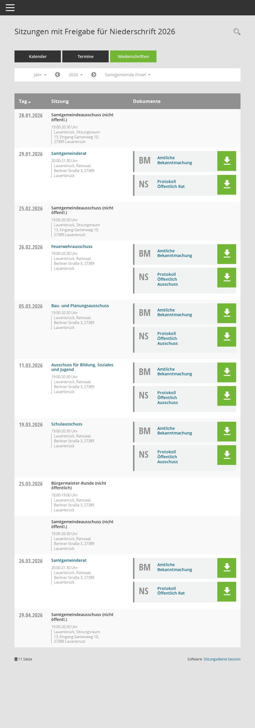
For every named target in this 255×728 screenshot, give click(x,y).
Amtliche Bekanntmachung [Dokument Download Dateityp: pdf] (174, 160)
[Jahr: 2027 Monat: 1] (94, 75)
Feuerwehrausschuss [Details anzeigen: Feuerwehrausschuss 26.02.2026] (71, 246)
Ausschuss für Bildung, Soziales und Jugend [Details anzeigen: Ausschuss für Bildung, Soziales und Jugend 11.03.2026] (82, 367)
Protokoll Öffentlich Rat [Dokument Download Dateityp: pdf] (171, 184)
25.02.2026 (31, 208)
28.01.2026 (31, 115)
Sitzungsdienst (222, 659)
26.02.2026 (31, 247)
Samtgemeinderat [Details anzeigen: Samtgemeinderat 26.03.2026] (69, 560)
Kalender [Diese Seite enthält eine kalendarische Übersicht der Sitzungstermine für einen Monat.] (38, 56)
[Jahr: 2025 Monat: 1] (57, 75)
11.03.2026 (31, 365)
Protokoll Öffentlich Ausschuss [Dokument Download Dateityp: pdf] (167, 279)
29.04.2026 (31, 615)
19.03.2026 (31, 424)
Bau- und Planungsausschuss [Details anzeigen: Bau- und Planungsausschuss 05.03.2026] (80, 305)
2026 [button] (76, 74)
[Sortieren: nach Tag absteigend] (29, 101)
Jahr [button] (40, 74)
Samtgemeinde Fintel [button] (128, 74)
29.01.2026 (31, 154)
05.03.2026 (31, 306)
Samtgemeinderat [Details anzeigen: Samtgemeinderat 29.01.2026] (69, 153)
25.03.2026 (31, 484)
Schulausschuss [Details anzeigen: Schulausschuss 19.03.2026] (66, 424)
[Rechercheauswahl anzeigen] (236, 32)
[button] (226, 161)
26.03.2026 (31, 561)
